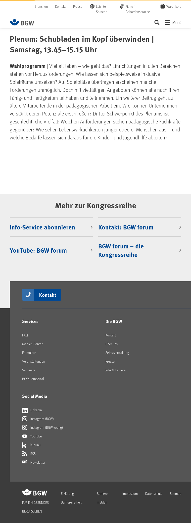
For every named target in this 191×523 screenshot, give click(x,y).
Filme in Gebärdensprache (138, 9)
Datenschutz (153, 493)
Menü (176, 22)
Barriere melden (102, 498)
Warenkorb (173, 6)
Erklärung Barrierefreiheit (71, 498)
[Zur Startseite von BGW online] (22, 22)
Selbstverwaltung (117, 352)
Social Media (34, 396)
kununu (31, 444)
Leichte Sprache (101, 9)
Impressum (130, 493)
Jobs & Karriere (115, 370)
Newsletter (33, 462)
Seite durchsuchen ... (156, 22)
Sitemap (175, 493)
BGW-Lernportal (33, 378)
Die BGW (113, 321)
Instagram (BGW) (38, 418)
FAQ (25, 335)
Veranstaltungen (33, 361)
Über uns (111, 343)
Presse (77, 6)
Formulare (29, 352)
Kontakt (60, 6)
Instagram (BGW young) (42, 427)
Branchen (41, 6)
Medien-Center (32, 343)
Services (30, 321)
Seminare (28, 370)
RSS (29, 453)
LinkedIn (32, 410)
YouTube (32, 436)
